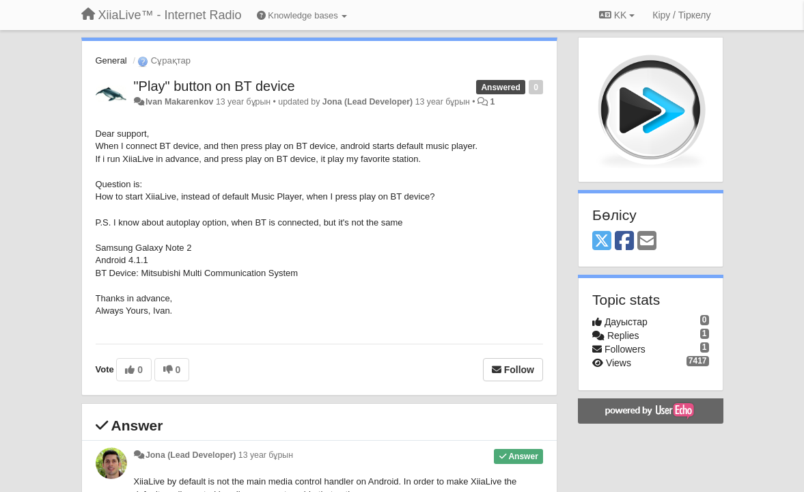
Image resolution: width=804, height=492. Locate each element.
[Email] (646, 242)
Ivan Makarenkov (179, 102)
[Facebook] (624, 242)
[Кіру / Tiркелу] (681, 15)
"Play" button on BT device (214, 86)
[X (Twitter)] (601, 242)
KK (617, 15)
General (111, 60)
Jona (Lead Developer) (367, 102)
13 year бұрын (265, 455)
